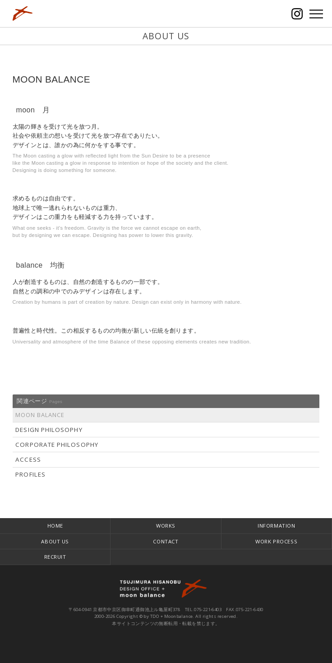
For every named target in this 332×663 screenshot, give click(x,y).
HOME (55, 525)
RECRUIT (55, 556)
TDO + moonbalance (166, 589)
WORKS (165, 525)
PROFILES (30, 474)
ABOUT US (55, 541)
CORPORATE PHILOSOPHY (56, 444)
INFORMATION (276, 525)
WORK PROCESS (276, 541)
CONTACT (165, 541)
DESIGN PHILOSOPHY (48, 430)
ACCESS (28, 459)
